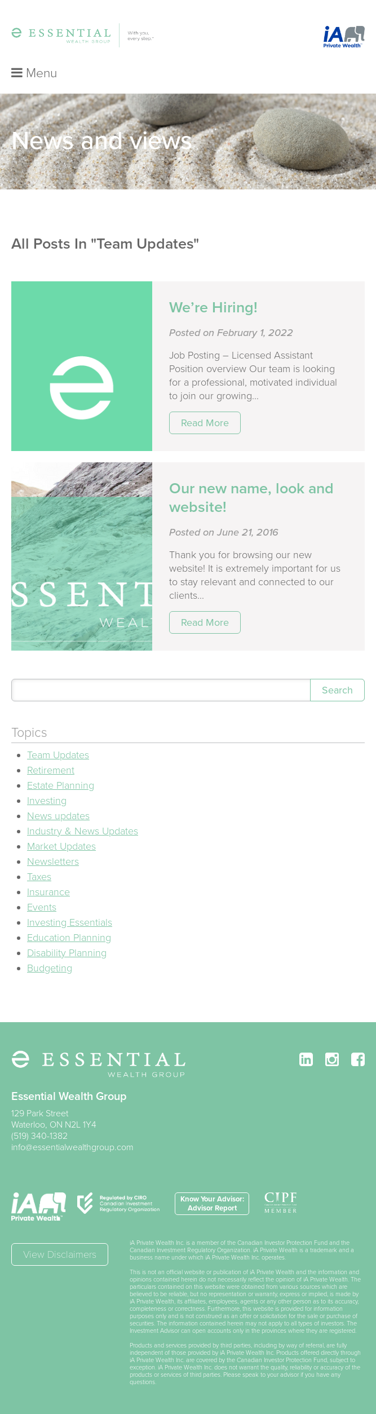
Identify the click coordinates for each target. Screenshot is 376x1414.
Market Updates (61, 846)
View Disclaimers (59, 1254)
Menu (34, 73)
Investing (47, 800)
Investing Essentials (69, 922)
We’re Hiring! (213, 307)
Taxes (39, 877)
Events (41, 907)
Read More (205, 423)
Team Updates (58, 755)
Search (337, 690)
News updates (58, 816)
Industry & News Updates (82, 831)
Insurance (48, 892)
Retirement (50, 770)
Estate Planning (60, 785)
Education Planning (69, 937)
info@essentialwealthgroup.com (72, 1147)
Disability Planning (67, 953)
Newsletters (53, 861)
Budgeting (49, 968)
